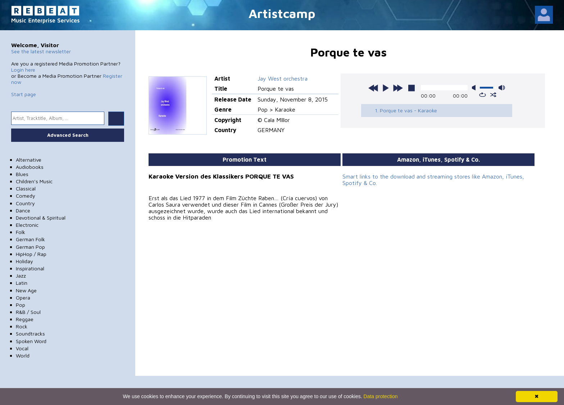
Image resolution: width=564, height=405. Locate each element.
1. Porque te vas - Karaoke (406, 110)
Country (25, 203)
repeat (482, 94)
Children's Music (34, 181)
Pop (20, 305)
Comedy (25, 196)
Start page (23, 94)
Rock (21, 326)
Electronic (27, 225)
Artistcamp (282, 13)
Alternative (28, 160)
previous (373, 88)
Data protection (381, 396)
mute (475, 87)
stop (411, 88)
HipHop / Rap (31, 254)
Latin (21, 283)
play (385, 88)
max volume (502, 87)
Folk (20, 232)
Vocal (22, 348)
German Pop (30, 247)
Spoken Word (31, 341)
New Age (26, 290)
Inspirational (30, 268)
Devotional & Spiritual (40, 218)
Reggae (24, 319)
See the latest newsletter (41, 51)
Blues (22, 174)
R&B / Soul (28, 312)
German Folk (30, 239)
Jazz (21, 276)
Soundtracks (30, 333)
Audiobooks (30, 167)
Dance (23, 210)
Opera (23, 297)
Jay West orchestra (283, 78)
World (22, 355)
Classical (26, 188)
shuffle (493, 94)
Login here (23, 70)
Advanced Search (67, 135)
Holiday (24, 261)
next (398, 88)
